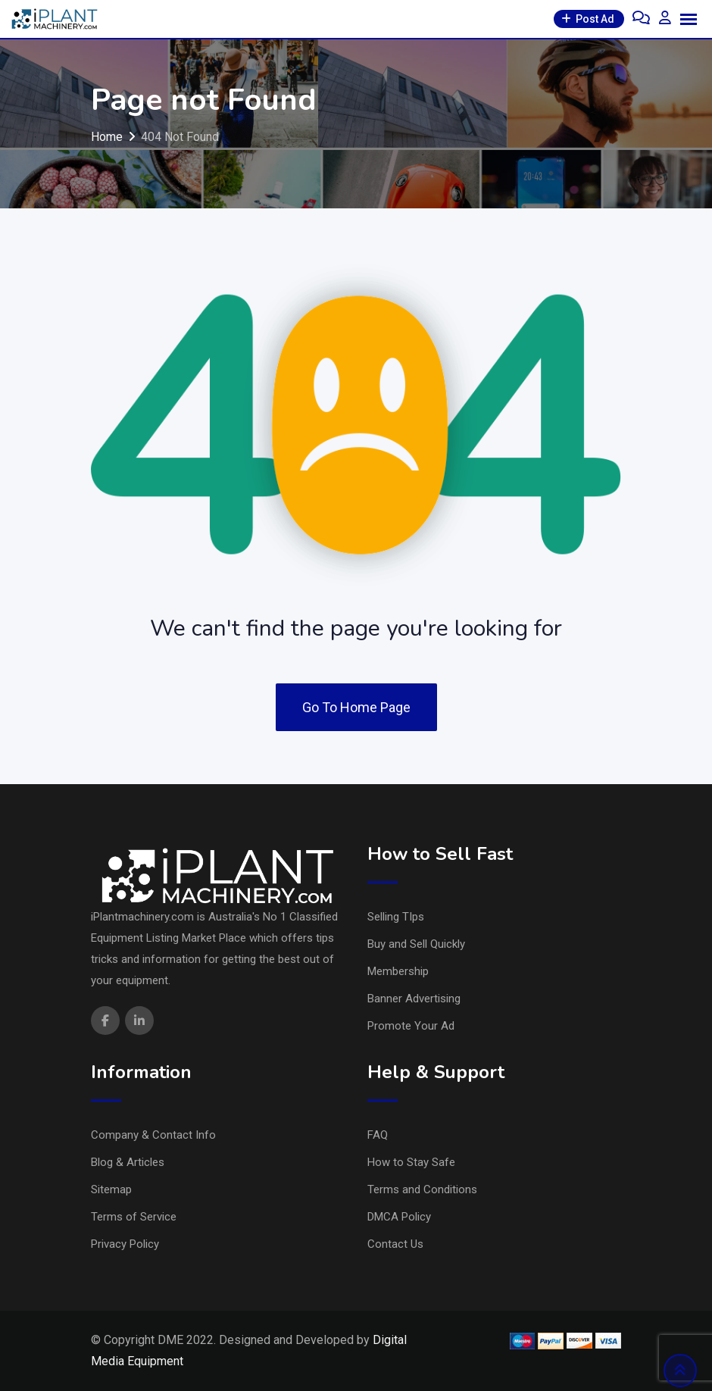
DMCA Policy (399, 1217)
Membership (398, 971)
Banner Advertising (414, 998)
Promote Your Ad (410, 1026)
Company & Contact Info (153, 1135)
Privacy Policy (125, 1244)
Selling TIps (395, 917)
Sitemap (111, 1189)
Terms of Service (133, 1217)
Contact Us (395, 1244)
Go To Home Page (356, 707)
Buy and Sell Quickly (416, 944)
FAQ (377, 1135)
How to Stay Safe (411, 1162)
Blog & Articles (127, 1162)
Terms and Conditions (422, 1189)
